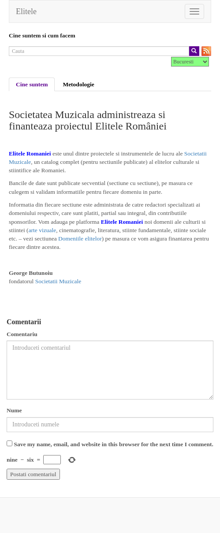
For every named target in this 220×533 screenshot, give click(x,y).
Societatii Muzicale (58, 281)
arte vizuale (42, 230)
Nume (14, 410)
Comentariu (22, 334)
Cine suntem (32, 84)
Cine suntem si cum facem (42, 35)
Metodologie (78, 84)
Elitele (26, 11)
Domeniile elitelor (80, 238)
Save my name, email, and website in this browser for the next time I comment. (113, 444)
